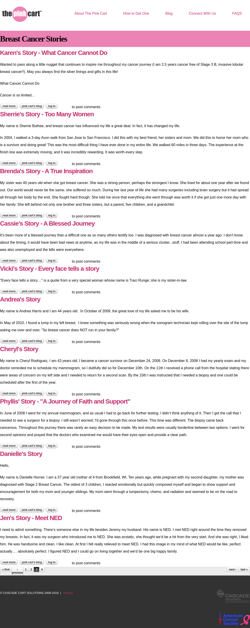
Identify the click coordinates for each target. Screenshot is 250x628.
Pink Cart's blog (32, 106)
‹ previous (17, 571)
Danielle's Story (21, 453)
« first (6, 569)
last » (244, 569)
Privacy (68, 593)
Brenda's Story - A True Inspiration (46, 171)
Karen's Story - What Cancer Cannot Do (53, 52)
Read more (10, 106)
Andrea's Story (20, 299)
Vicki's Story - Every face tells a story (49, 268)
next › (232, 569)
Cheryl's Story (19, 349)
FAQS (237, 13)
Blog (169, 13)
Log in (51, 106)
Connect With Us (202, 13)
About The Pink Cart (91, 13)
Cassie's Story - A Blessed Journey (47, 223)
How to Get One (136, 13)
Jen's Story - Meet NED (31, 517)
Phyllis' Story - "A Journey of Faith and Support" (65, 401)
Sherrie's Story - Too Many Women (47, 114)
